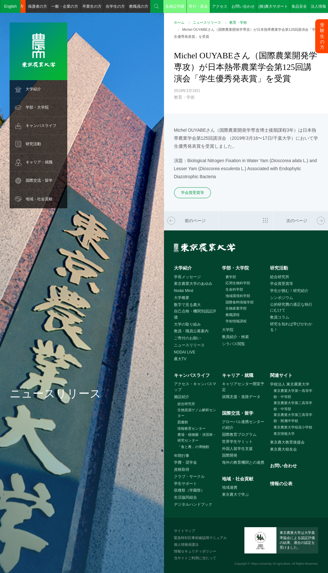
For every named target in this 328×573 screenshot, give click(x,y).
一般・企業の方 (64, 6)
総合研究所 (279, 277)
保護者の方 (37, 6)
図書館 (182, 422)
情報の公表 (281, 483)
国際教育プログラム (239, 434)
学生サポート (185, 483)
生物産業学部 (236, 308)
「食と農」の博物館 (193, 447)
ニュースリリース (207, 22)
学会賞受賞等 (192, 192)
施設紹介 (181, 396)
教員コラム (279, 317)
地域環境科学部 (238, 296)
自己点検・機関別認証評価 (195, 314)
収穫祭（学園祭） (189, 490)
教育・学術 (238, 22)
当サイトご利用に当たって (195, 558)
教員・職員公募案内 (191, 331)
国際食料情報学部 (240, 302)
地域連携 (229, 487)
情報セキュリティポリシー (195, 551)
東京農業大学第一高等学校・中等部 (293, 394)
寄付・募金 (198, 6)
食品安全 (299, 6)
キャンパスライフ (41, 125)
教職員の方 (138, 6)
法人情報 (318, 6)
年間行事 (181, 455)
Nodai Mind (183, 290)
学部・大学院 (37, 107)
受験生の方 (322, 36)
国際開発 (229, 455)
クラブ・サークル (189, 476)
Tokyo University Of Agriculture (270, 563)
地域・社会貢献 (39, 199)
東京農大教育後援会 (287, 442)
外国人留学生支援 (237, 448)
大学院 (228, 330)
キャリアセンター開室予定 (243, 387)
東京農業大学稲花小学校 (293, 427)
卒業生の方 (92, 6)
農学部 (231, 277)
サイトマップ (184, 531)
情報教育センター (191, 428)
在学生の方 (115, 6)
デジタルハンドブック (193, 504)
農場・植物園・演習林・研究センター (196, 438)
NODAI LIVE (184, 352)
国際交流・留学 (39, 180)
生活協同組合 (185, 497)
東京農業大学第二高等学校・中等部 (293, 406)
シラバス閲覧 (233, 344)
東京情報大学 (284, 434)
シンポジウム (281, 297)
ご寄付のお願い (187, 338)
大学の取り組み (187, 324)
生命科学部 (234, 289)
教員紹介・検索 (235, 337)
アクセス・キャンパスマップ (195, 387)
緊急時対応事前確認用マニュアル (200, 538)
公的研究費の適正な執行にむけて (291, 307)
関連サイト (281, 375)
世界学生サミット (237, 441)
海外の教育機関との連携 (243, 462)
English (10, 6)
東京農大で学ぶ (235, 494)
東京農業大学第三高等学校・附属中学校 (293, 418)
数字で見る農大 (187, 305)
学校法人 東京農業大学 (289, 384)
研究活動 (33, 144)
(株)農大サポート (273, 6)
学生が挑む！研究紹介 (289, 290)
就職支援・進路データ (241, 396)
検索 (156, 6)
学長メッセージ (187, 277)
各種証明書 (174, 6)
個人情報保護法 (186, 544)
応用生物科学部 (238, 283)
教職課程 (233, 315)
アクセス (219, 6)
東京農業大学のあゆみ (193, 283)
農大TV (180, 359)
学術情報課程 (236, 321)
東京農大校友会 (283, 449)
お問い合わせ (243, 6)
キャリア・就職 (39, 162)
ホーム (179, 22)
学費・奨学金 (185, 462)
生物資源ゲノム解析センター (196, 413)
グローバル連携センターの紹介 (243, 424)
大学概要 (181, 297)
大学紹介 (33, 89)
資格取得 (181, 469)
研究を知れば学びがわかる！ (291, 327)
